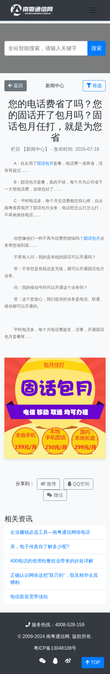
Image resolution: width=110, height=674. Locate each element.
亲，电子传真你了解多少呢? (39, 546)
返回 (15, 85)
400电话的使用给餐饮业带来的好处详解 (51, 560)
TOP (92, 662)
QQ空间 (78, 483)
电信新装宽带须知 (29, 596)
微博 (48, 483)
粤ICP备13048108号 (55, 648)
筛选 (94, 85)
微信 (55, 495)
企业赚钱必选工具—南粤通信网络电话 (50, 532)
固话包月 (45, 163)
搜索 (96, 48)
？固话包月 (89, 238)
